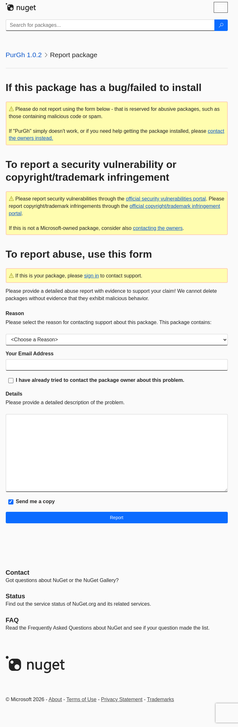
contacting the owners (158, 228)
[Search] (221, 25)
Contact (17, 572)
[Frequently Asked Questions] (12, 620)
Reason (15, 313)
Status (15, 596)
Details (14, 394)
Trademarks (160, 699)
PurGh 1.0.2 (24, 54)
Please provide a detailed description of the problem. (65, 402)
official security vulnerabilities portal (166, 198)
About (55, 699)
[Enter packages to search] (110, 25)
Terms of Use (81, 699)
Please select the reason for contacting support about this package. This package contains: (109, 322)
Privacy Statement (121, 699)
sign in (91, 275)
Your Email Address (30, 353)
